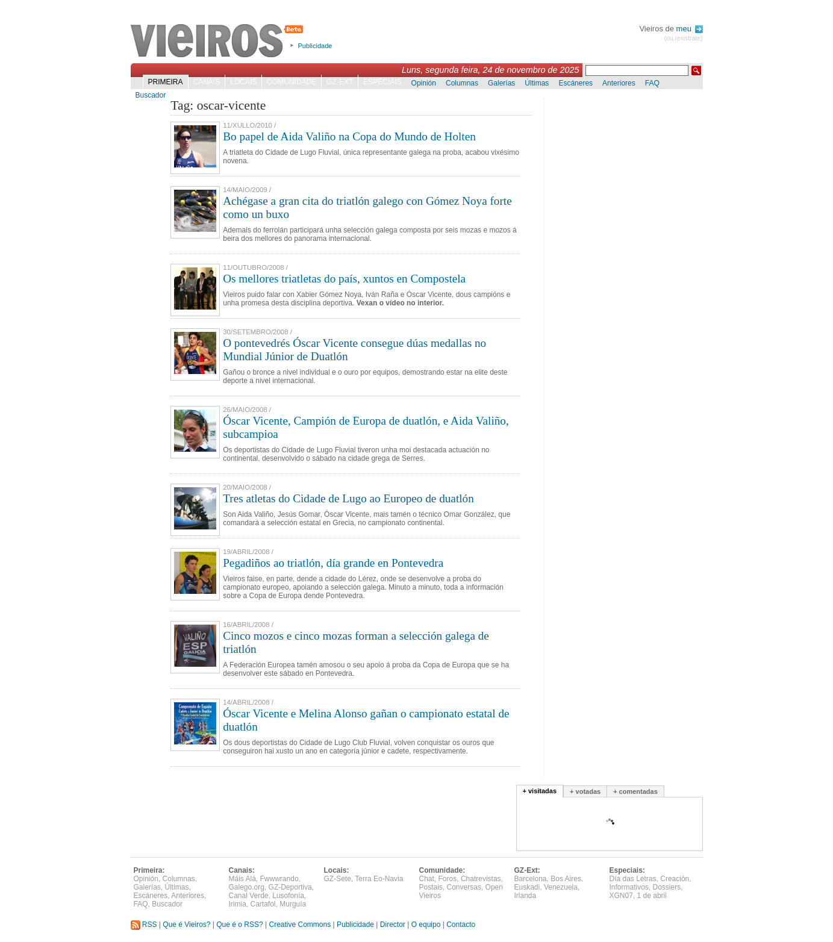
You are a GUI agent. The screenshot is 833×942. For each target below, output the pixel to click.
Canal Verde (249, 895)
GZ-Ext (339, 82)
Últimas (537, 83)
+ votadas (585, 791)
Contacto (460, 924)
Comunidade (291, 82)
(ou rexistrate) (683, 38)
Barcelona (530, 879)
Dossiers (667, 887)
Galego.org (246, 887)
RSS (144, 924)
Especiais (382, 82)
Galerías (501, 83)
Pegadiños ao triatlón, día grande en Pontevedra (333, 563)
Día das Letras (633, 879)
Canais (206, 82)
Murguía (292, 904)
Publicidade (315, 45)
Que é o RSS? (239, 924)
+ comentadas (635, 791)
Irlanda (525, 895)
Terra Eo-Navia (379, 879)
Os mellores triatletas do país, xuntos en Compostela (344, 278)
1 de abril (652, 895)
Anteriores (618, 83)
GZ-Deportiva (290, 887)
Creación (674, 879)
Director (392, 924)
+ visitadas (540, 790)
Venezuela (561, 887)
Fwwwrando (279, 879)
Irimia (237, 904)
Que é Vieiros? (186, 924)
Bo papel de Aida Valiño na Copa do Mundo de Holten (349, 136)
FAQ (652, 83)
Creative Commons (300, 924)
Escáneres (575, 83)
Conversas (464, 887)
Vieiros (219, 41)
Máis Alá (242, 879)
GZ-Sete (337, 879)
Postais (431, 887)
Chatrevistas (481, 879)
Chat (426, 879)
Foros (447, 879)
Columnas (462, 83)
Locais (243, 82)
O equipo (426, 924)
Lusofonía (288, 895)
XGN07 (621, 895)
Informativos (629, 887)
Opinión (423, 83)
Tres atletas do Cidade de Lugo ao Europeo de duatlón (348, 498)
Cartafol (263, 904)
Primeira (165, 82)
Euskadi (527, 887)
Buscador (151, 95)
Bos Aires (566, 879)
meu (689, 28)
